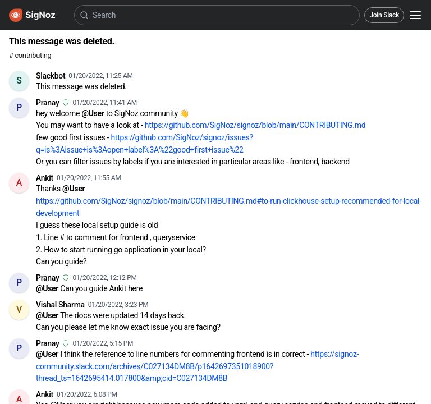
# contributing (30, 55)
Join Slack (384, 15)
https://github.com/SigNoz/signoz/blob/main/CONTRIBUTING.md (255, 125)
